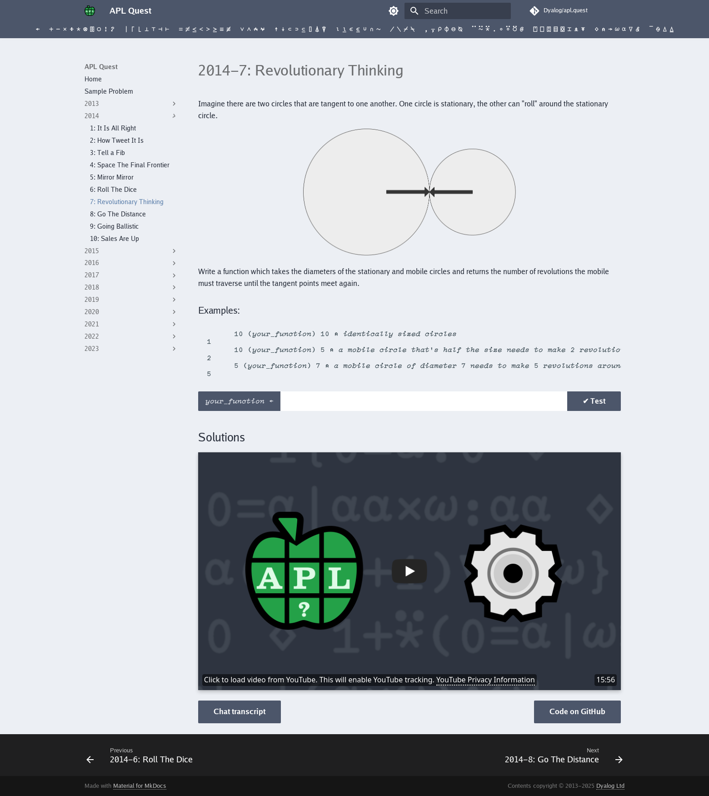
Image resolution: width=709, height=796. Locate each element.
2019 (131, 299)
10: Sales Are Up (114, 238)
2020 (131, 312)
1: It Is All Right (113, 128)
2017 (131, 275)
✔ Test (594, 401)
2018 (131, 287)
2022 (131, 336)
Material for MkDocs (139, 785)
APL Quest (101, 66)
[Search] (457, 11)
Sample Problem (109, 91)
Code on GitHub (577, 711)
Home (93, 79)
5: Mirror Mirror (112, 177)
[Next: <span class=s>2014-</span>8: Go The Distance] (561, 755)
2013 (131, 104)
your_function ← (241, 401)
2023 (131, 349)
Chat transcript (239, 711)
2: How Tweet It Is (117, 140)
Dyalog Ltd (610, 785)
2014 (131, 116)
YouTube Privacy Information (485, 680)
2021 (131, 324)
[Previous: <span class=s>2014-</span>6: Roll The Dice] (142, 755)
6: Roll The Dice (113, 189)
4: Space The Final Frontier (130, 165)
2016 (131, 263)
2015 (131, 251)
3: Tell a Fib (107, 152)
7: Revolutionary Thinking (127, 201)
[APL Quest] (90, 11)
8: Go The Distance (118, 214)
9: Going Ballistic (114, 226)
